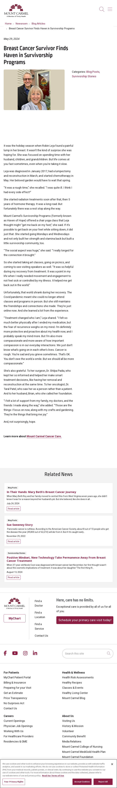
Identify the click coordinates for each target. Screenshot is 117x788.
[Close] (112, 765)
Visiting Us (68, 720)
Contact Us (41, 635)
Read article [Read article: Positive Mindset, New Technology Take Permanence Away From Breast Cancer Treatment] (58, 565)
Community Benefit (74, 736)
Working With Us (13, 731)
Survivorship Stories (84, 76)
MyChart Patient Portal (17, 677)
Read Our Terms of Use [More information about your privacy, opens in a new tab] (53, 777)
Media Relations (71, 741)
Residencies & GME (15, 741)
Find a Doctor (39, 603)
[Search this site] (87, 653)
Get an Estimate (13, 692)
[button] (110, 8)
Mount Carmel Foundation (77, 757)
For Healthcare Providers (19, 736)
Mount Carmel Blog (73, 698)
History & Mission (72, 726)
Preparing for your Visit (17, 687)
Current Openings (14, 720)
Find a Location (40, 615)
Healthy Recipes (72, 682)
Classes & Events (72, 687)
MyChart (15, 618)
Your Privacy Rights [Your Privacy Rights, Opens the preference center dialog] (13, 783)
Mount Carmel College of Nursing (82, 746)
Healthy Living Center (75, 692)
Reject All (103, 783)
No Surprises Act (14, 703)
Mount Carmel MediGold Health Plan (84, 751)
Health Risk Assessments (78, 677)
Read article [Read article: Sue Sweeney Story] (58, 530)
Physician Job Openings (18, 726)
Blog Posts (92, 71)
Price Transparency (15, 698)
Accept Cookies (82, 783)
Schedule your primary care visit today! (84, 620)
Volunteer (68, 731)
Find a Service (39, 626)
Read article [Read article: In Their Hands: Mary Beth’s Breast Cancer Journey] (58, 498)
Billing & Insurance (15, 682)
